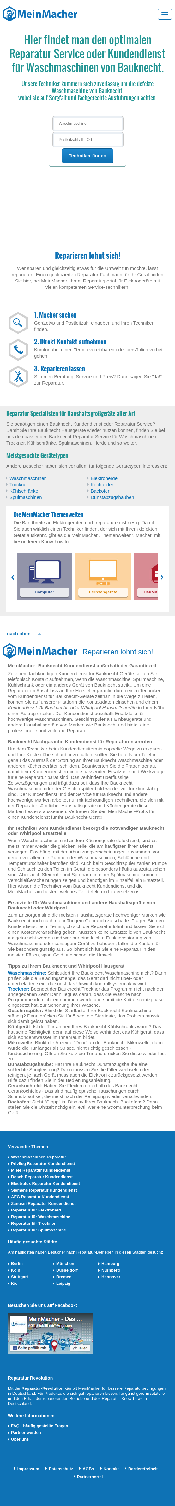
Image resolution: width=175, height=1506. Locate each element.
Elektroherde (104, 478)
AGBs (88, 1469)
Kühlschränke (23, 491)
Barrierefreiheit (143, 1469)
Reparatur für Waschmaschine (40, 1216)
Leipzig (63, 1283)
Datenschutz (61, 1469)
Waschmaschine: (27, 972)
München (65, 1263)
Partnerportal (90, 1476)
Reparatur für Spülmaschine (38, 1230)
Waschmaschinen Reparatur (38, 1157)
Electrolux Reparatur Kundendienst (45, 1183)
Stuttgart (19, 1276)
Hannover (110, 1276)
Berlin (17, 1263)
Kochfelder (102, 484)
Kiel (15, 1283)
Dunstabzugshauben (112, 497)
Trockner (18, 484)
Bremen (63, 1276)
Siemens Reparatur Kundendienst (44, 1190)
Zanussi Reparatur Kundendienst (43, 1203)
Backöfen (101, 491)
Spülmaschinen (25, 497)
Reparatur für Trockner (33, 1223)
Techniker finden (87, 155)
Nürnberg (110, 1270)
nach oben (19, 633)
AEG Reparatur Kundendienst (40, 1196)
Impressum (28, 1469)
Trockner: (18, 989)
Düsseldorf (67, 1270)
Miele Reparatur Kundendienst (40, 1170)
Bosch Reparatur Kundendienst (42, 1177)
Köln (15, 1270)
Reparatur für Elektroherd (36, 1210)
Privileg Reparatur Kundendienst (43, 1163)
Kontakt (111, 1469)
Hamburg (110, 1263)
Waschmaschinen (28, 478)
